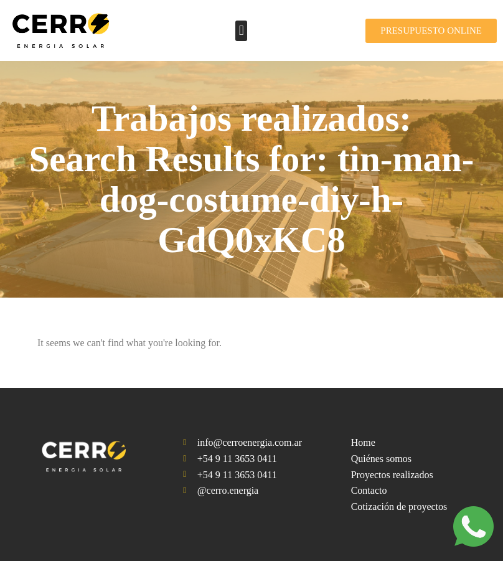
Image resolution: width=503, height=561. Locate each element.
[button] (241, 31)
